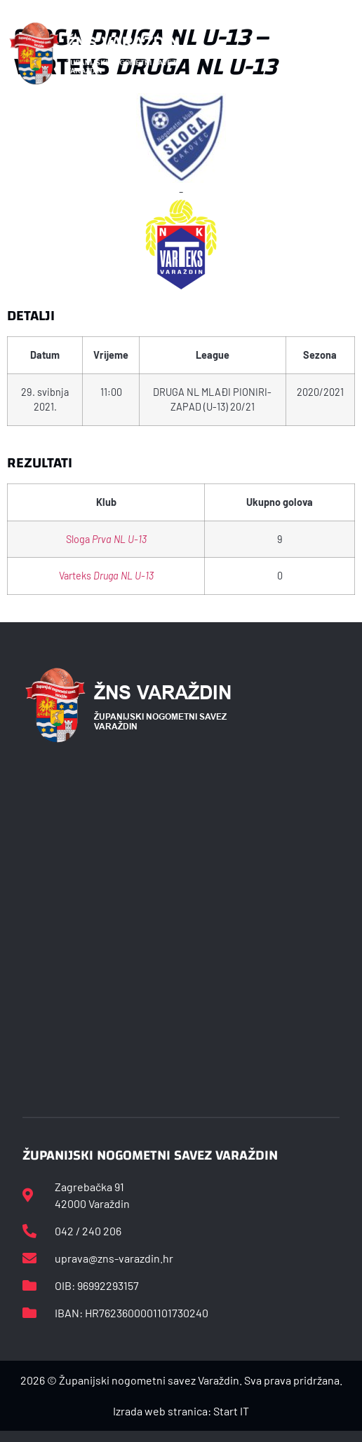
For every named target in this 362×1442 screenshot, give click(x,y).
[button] (345, 53)
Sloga (106, 539)
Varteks (106, 576)
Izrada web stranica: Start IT (181, 1410)
